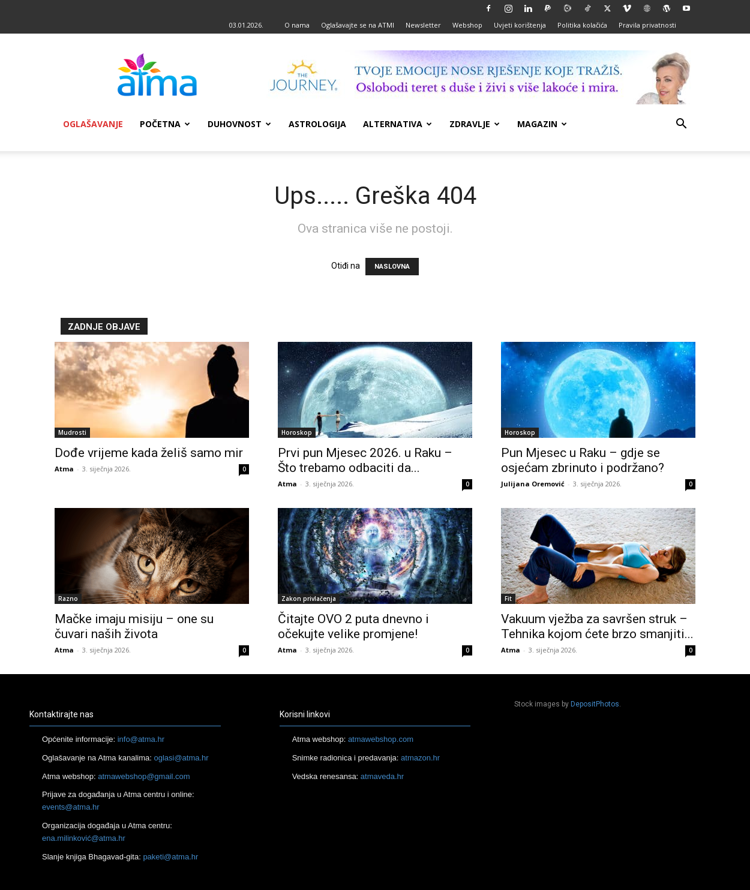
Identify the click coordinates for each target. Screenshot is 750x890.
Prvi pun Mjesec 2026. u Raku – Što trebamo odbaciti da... (365, 460)
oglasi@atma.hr (181, 757)
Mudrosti (72, 432)
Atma (64, 468)
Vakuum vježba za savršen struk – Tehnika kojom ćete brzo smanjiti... (597, 626)
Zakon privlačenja (308, 598)
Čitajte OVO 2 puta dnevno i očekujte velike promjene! (353, 626)
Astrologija (317, 124)
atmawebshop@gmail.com (144, 776)
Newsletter (423, 24)
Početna (165, 124)
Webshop (467, 24)
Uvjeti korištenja (520, 24)
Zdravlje (474, 124)
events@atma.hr (71, 806)
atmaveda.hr (382, 776)
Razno (68, 598)
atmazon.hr (420, 757)
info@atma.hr (141, 739)
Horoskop (296, 432)
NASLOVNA (392, 266)
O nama (297, 24)
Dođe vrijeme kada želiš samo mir (149, 453)
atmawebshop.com (380, 739)
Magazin (542, 124)
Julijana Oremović (533, 483)
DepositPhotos (595, 704)
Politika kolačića (582, 24)
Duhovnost (239, 124)
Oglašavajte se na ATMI (357, 24)
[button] (681, 125)
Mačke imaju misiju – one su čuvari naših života (134, 626)
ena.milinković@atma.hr (83, 838)
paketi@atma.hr (170, 856)
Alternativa (397, 124)
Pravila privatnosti (647, 24)
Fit (508, 598)
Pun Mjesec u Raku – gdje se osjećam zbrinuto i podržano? (582, 460)
